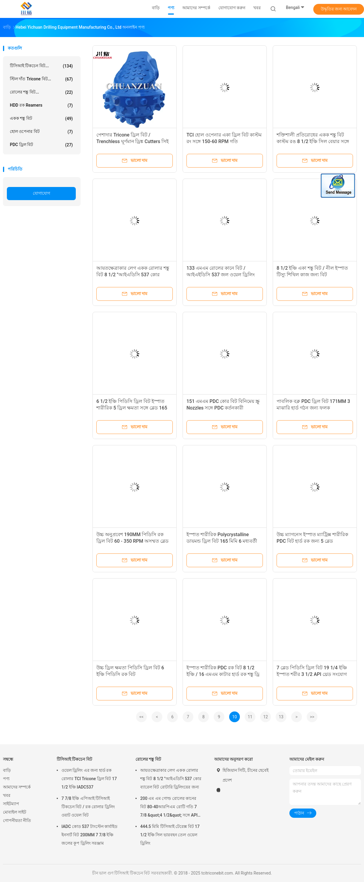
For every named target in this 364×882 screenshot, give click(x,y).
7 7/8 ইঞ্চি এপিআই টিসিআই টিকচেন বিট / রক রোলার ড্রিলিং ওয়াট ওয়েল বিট (88, 806)
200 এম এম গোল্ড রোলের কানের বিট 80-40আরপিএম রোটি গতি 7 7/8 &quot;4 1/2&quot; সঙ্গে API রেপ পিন (169, 807)
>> (312, 716)
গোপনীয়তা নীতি (17, 820)
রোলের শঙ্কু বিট (148, 759)
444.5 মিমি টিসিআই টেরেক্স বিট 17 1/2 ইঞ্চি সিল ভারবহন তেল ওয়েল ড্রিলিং (170, 835)
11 (250, 716)
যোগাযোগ (41, 193)
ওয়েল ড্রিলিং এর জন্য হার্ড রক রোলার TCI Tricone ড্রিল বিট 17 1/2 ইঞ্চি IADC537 (89, 778)
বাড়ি (7, 770)
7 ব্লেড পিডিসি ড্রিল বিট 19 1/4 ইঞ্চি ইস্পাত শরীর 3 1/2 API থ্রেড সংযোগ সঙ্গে (312, 674)
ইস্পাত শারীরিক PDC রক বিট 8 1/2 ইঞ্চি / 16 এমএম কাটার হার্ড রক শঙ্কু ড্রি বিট (223, 674)
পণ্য (6, 778)
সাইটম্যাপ (11, 803)
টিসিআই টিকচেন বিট (74, 759)
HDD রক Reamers (41, 105)
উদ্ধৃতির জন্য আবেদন (339, 9)
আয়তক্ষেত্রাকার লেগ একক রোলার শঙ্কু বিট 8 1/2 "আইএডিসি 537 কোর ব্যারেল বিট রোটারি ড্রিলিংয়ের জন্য (132, 274)
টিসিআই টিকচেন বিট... (41, 66)
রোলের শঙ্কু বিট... (41, 92)
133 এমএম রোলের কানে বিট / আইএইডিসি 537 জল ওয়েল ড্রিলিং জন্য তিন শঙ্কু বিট (220, 274)
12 (265, 716)
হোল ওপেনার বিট (41, 132)
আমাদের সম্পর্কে (17, 787)
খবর (6, 795)
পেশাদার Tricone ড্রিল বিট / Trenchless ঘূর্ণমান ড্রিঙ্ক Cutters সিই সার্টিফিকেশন (132, 141)
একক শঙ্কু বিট (41, 119)
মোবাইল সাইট (14, 812)
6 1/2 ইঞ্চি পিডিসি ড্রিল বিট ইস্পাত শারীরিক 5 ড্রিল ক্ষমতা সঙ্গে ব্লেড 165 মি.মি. (131, 407)
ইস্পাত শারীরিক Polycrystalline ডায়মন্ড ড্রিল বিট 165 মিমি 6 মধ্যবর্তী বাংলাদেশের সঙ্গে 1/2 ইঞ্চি (221, 541)
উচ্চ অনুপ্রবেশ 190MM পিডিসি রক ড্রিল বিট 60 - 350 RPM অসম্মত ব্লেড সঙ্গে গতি (132, 541)
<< (141, 716)
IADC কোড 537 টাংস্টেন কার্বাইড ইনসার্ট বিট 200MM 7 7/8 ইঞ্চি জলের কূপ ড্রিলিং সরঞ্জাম (89, 835)
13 (281, 716)
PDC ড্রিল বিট (41, 145)
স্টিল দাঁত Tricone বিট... (41, 79)
